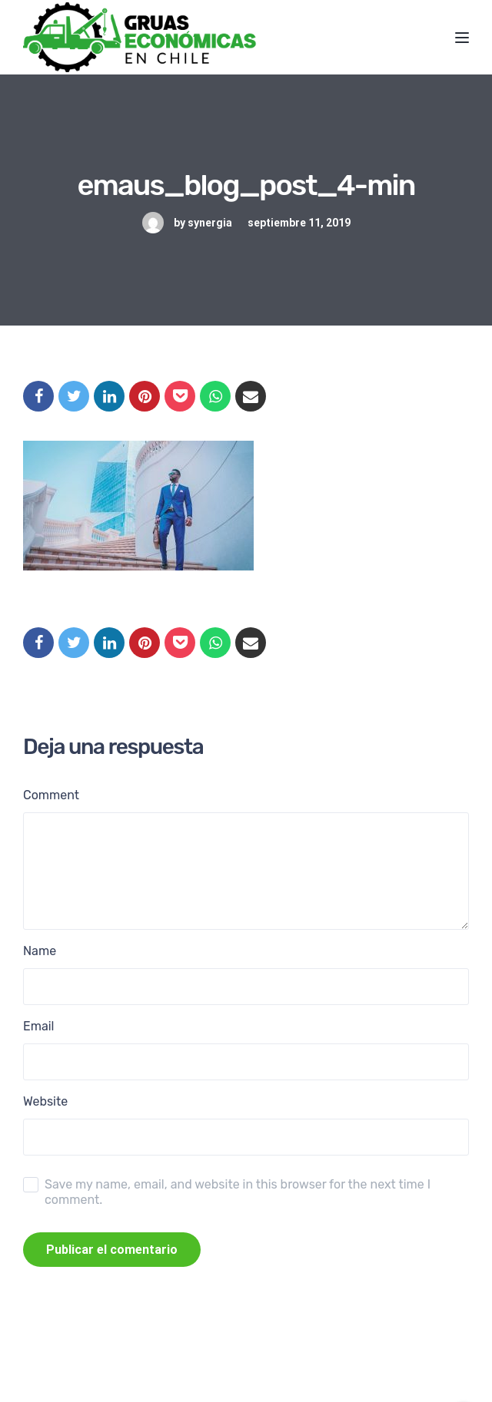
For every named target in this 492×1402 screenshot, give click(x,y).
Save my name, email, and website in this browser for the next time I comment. (237, 1192)
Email (39, 1026)
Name (39, 951)
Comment (51, 795)
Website (45, 1101)
